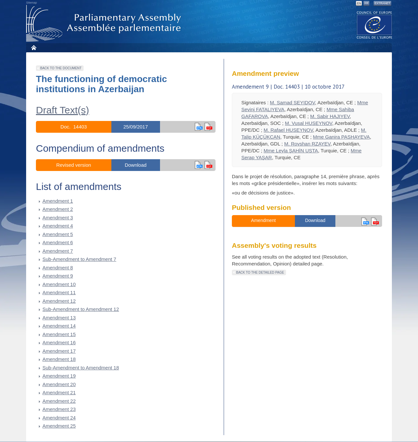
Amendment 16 (59, 342)
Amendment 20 (59, 384)
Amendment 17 (59, 351)
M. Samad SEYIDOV (292, 102)
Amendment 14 (59, 326)
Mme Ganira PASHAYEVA (341, 137)
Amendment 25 (59, 426)
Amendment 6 (57, 242)
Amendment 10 (59, 284)
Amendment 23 (59, 409)
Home (33, 47)
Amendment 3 (57, 217)
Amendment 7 (57, 251)
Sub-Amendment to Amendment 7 (79, 259)
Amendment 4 (57, 226)
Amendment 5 (57, 234)
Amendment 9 (57, 276)
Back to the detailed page (260, 272)
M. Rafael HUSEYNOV (288, 130)
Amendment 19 (59, 376)
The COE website (374, 24)
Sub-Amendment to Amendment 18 (80, 367)
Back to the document (61, 68)
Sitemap (31, 2)
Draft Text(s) (62, 110)
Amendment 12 (59, 301)
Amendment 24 (59, 417)
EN (359, 3)
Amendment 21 (59, 392)
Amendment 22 (59, 401)
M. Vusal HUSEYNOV (308, 123)
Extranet (382, 3)
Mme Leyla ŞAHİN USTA (291, 150)
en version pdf (208, 127)
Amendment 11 (59, 292)
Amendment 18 (59, 359)
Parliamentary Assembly (105, 23)
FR (366, 3)
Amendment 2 (57, 209)
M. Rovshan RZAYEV (307, 143)
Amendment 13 (59, 317)
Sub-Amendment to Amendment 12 (80, 309)
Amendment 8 (57, 267)
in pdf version (208, 165)
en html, (198, 127)
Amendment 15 (59, 334)
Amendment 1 (57, 201)
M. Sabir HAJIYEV (330, 116)
